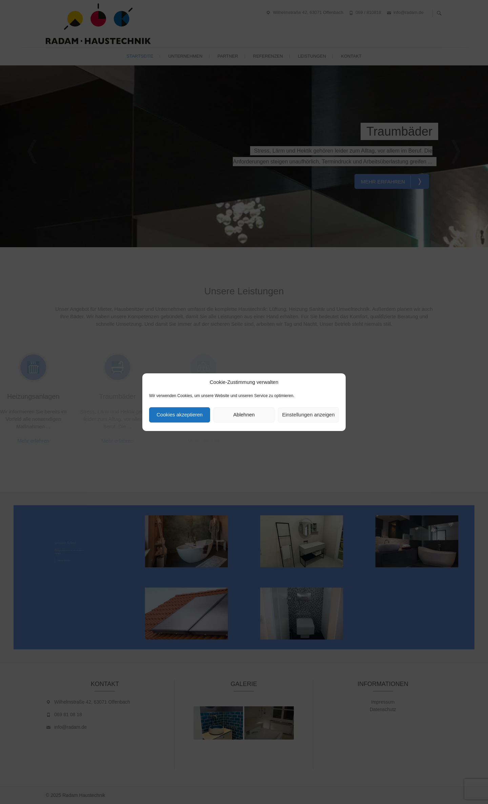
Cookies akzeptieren (180, 414)
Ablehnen (244, 414)
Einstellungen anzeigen (308, 414)
